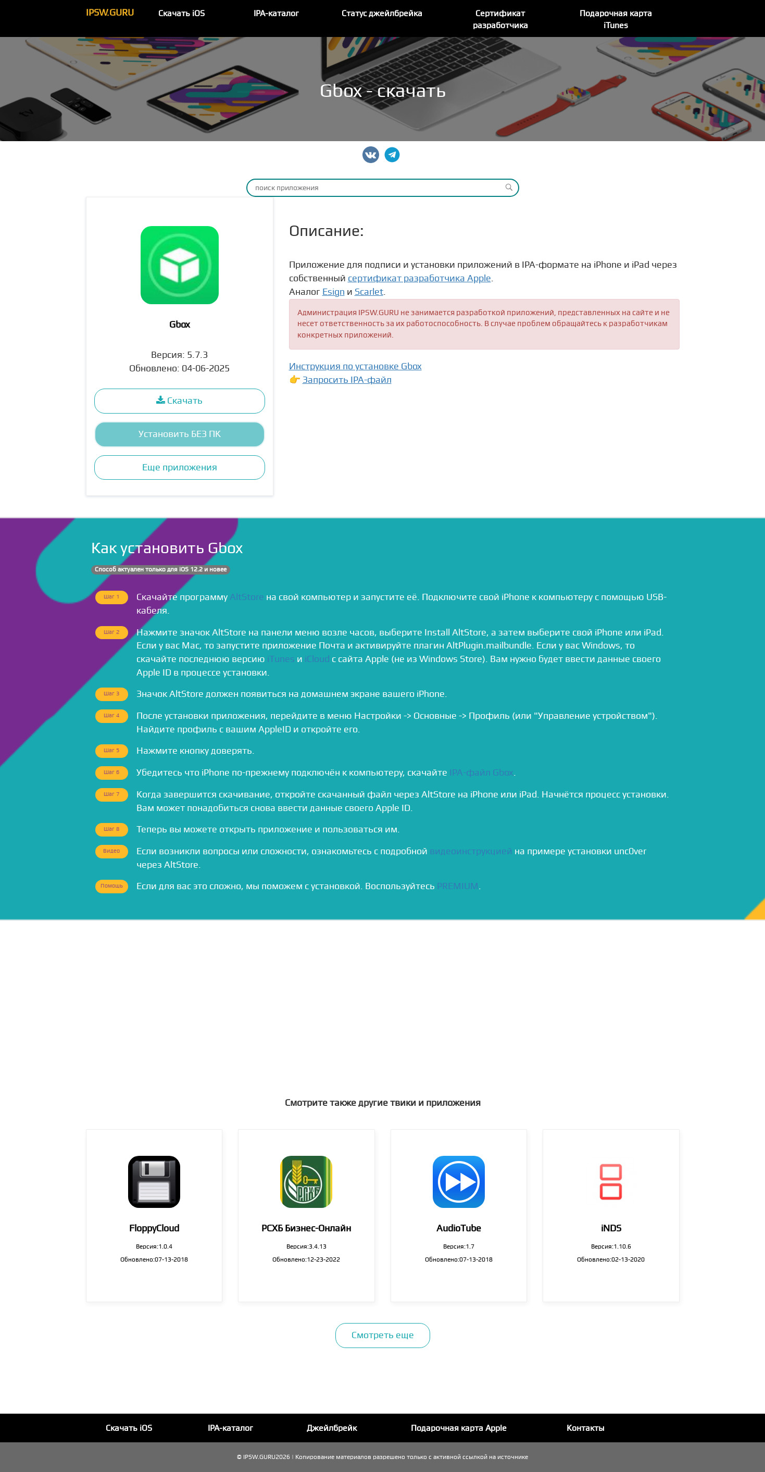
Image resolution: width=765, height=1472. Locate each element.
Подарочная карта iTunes (616, 19)
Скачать (179, 401)
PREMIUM (458, 886)
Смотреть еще (383, 1335)
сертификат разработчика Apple (419, 278)
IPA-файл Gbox (481, 773)
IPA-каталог (276, 13)
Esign (333, 292)
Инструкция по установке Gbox (355, 366)
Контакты (586, 1428)
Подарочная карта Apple (459, 1428)
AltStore (247, 597)
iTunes (281, 659)
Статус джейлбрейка (382, 13)
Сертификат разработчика (500, 19)
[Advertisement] (382, 999)
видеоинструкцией (471, 851)
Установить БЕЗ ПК (180, 434)
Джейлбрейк (332, 1428)
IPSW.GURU (110, 13)
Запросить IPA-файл (347, 380)
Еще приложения (179, 467)
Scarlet (369, 292)
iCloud (317, 659)
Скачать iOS (181, 13)
